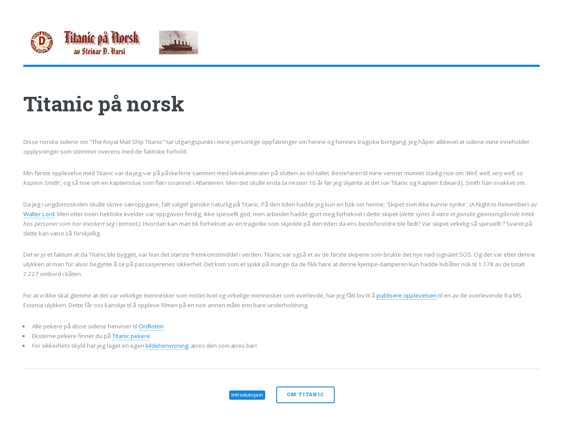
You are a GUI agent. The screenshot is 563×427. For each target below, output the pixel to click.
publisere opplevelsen (407, 295)
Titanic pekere (131, 336)
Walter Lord (39, 214)
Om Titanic (305, 394)
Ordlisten (151, 326)
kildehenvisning (167, 346)
